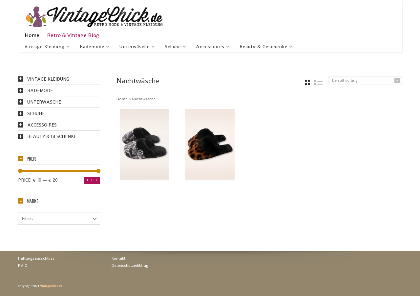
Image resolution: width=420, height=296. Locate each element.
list (318, 82)
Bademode (92, 47)
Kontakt (118, 258)
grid (307, 82)
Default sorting (345, 80)
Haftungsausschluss (36, 258)
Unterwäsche (135, 47)
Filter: (27, 218)
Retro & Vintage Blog (73, 35)
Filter (92, 180)
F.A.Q (23, 265)
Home (32, 35)
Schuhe (173, 47)
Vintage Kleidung (45, 47)
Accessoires (210, 47)
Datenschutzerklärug (130, 265)
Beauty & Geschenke (264, 47)
